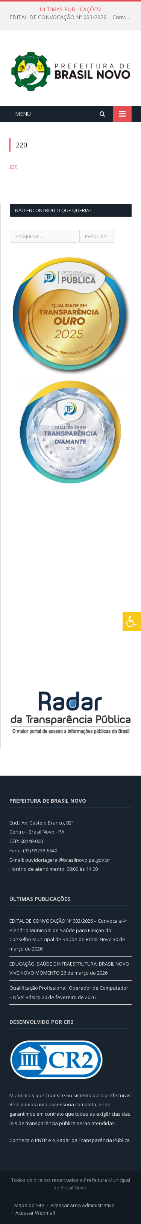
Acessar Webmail (35, 1212)
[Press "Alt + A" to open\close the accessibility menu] (132, 621)
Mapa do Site (29, 1205)
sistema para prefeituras (101, 1095)
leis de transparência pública (42, 1123)
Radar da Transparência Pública (93, 1140)
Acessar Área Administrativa (82, 1205)
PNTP (41, 1140)
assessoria (61, 1104)
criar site (55, 1095)
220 (13, 166)
